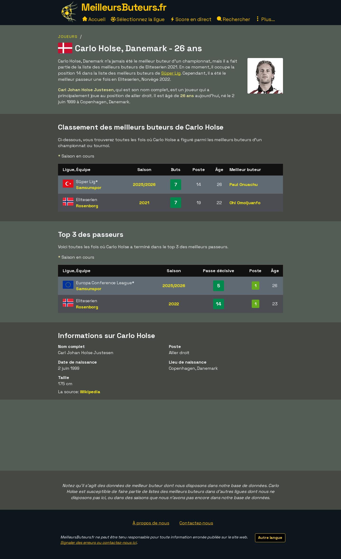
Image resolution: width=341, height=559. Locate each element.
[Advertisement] (170, 435)
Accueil (93, 19)
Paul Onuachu (243, 184)
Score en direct (190, 19)
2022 (174, 304)
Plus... (265, 19)
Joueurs (68, 36)
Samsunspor (88, 187)
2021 (144, 202)
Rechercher (233, 19)
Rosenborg (87, 205)
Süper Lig (171, 73)
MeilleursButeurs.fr (123, 7)
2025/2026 (144, 184)
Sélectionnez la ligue (138, 19)
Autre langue (270, 537)
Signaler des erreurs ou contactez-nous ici (98, 542)
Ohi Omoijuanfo (245, 202)
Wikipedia (90, 391)
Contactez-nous (196, 523)
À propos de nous (151, 523)
